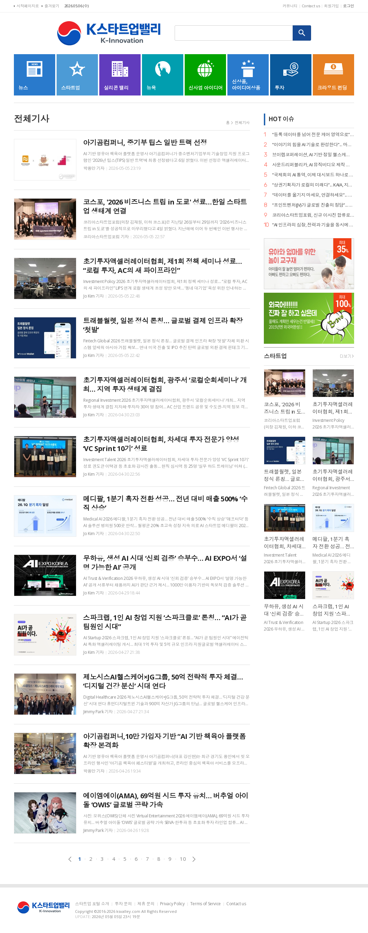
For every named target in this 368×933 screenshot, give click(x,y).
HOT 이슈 (281, 119)
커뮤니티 (290, 5)
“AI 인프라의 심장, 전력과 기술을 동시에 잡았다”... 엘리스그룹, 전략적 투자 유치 (313, 225)
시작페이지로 (28, 5)
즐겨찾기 (51, 5)
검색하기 (302, 33)
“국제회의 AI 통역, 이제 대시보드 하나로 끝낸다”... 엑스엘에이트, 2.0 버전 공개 (313, 175)
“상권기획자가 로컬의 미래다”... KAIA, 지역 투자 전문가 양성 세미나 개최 (313, 185)
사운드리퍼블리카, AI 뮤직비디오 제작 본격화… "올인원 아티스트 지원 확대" (313, 165)
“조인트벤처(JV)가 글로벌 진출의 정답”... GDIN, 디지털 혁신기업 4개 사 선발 (313, 205)
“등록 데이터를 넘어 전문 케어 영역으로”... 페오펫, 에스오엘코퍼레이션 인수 (313, 135)
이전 (70, 859)
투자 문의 (123, 904)
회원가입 (331, 5)
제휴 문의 (145, 904)
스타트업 (275, 356)
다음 (194, 859)
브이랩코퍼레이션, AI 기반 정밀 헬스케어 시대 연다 (313, 155)
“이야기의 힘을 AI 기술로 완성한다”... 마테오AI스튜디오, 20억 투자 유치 (313, 145)
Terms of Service (205, 904)
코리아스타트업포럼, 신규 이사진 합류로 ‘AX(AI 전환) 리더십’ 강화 (313, 215)
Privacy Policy (172, 904)
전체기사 (242, 122)
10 (183, 858)
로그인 (348, 5)
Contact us (311, 5)
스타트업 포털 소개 (92, 904)
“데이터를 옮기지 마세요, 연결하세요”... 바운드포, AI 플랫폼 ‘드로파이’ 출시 (313, 195)
